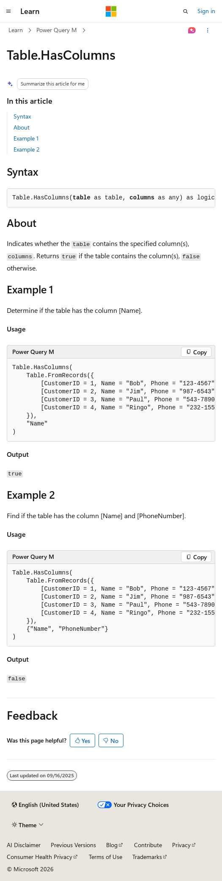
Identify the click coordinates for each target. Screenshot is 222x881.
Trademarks (147, 857)
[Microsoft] (111, 11)
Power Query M (56, 30)
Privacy (181, 845)
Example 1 (26, 138)
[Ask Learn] (192, 30)
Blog (112, 845)
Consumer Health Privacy (39, 857)
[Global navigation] (8, 11)
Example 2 (27, 149)
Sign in (206, 11)
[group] (111, 400)
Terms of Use (105, 857)
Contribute (148, 845)
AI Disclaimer (24, 845)
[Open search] (185, 11)
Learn (15, 30)
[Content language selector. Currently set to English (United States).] (45, 805)
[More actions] (207, 30)
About (22, 127)
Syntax (22, 116)
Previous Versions (73, 845)
